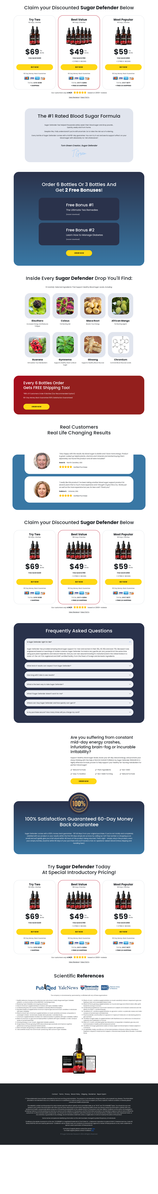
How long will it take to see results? (41, 724)
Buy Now (34, 67)
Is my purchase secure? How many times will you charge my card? (53, 761)
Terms (61, 1143)
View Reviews (74, 97)
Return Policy (75, 1143)
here (93, 1178)
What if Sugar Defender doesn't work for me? (45, 742)
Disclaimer (92, 1143)
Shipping (84, 1143)
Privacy (67, 1143)
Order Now (79, 263)
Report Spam (101, 1143)
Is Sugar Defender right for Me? (39, 691)
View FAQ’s (85, 97)
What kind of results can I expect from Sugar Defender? (49, 714)
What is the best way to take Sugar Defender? (45, 733)
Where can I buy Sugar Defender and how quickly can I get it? (51, 752)
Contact (55, 1143)
